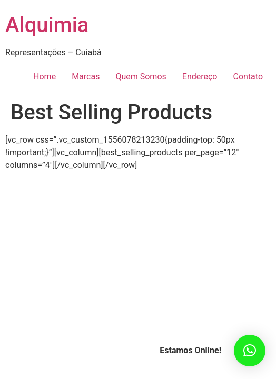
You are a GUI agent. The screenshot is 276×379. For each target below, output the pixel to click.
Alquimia (46, 25)
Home (44, 77)
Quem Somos (140, 77)
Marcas (86, 77)
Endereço (200, 77)
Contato (248, 77)
